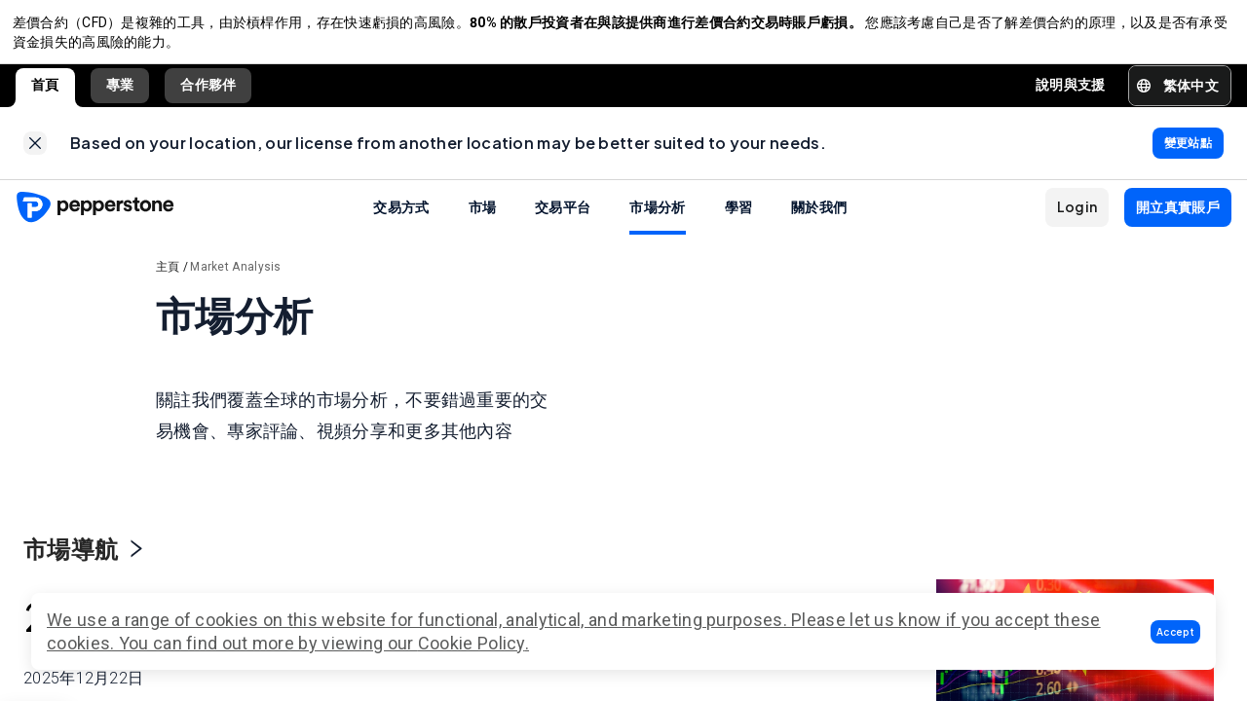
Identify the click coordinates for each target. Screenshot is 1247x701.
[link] (35, 153)
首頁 (45, 91)
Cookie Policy (471, 643)
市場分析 (657, 219)
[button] (1175, 632)
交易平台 (562, 219)
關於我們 (819, 219)
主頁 (168, 279)
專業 (120, 91)
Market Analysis (236, 279)
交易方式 (401, 219)
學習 (739, 219)
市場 (483, 219)
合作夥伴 (208, 91)
